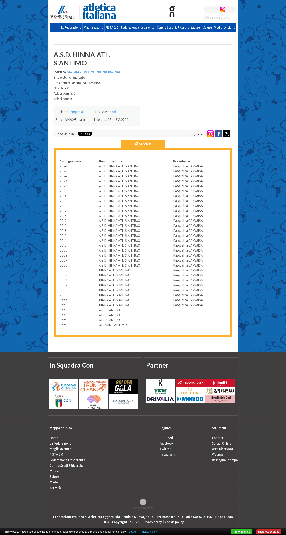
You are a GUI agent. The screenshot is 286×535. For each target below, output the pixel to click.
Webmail (218, 454)
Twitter (165, 449)
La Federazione (71, 27)
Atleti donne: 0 (64, 99)
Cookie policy (174, 522)
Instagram (167, 454)
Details (133, 531)
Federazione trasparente (137, 27)
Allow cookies (241, 531)
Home (54, 438)
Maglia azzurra (93, 27)
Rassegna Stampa (225, 460)
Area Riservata (222, 449)
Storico (143, 144)
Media (218, 27)
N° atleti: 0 (61, 88)
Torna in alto (143, 508)
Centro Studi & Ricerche (173, 27)
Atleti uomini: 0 (64, 93)
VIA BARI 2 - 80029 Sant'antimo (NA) (93, 72)
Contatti (218, 438)
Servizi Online (221, 443)
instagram (222, 9)
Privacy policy (152, 522)
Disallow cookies (268, 531)
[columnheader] (79, 161)
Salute (207, 27)
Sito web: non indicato (69, 77)
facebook (207, 9)
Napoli (112, 112)
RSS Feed (166, 438)
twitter (215, 9)
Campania (76, 112)
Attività (229, 27)
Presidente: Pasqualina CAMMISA (77, 83)
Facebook (166, 443)
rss (230, 9)
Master (196, 27)
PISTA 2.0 (112, 27)
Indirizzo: (87, 72)
